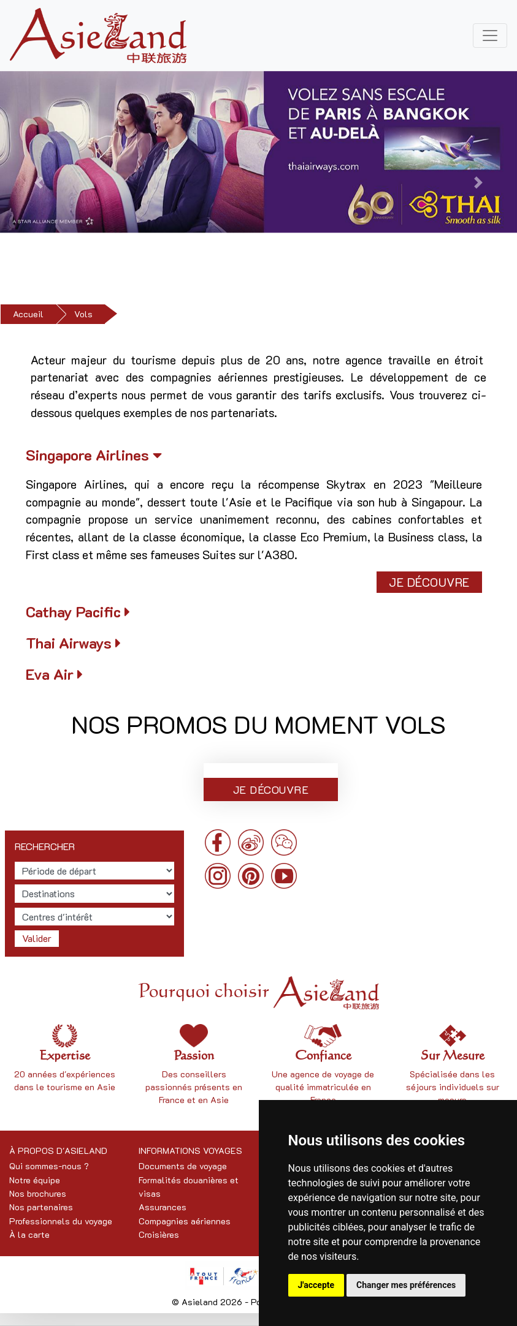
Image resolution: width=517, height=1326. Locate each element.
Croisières (159, 1234)
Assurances (162, 1207)
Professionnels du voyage (60, 1221)
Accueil (28, 314)
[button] (38, 182)
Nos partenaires (41, 1207)
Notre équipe (34, 1180)
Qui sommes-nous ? (49, 1166)
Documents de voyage (183, 1166)
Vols (83, 314)
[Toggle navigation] (490, 35)
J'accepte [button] (316, 1285)
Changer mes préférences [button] (406, 1285)
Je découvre (429, 582)
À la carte (29, 1234)
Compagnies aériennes (185, 1221)
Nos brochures (37, 1193)
